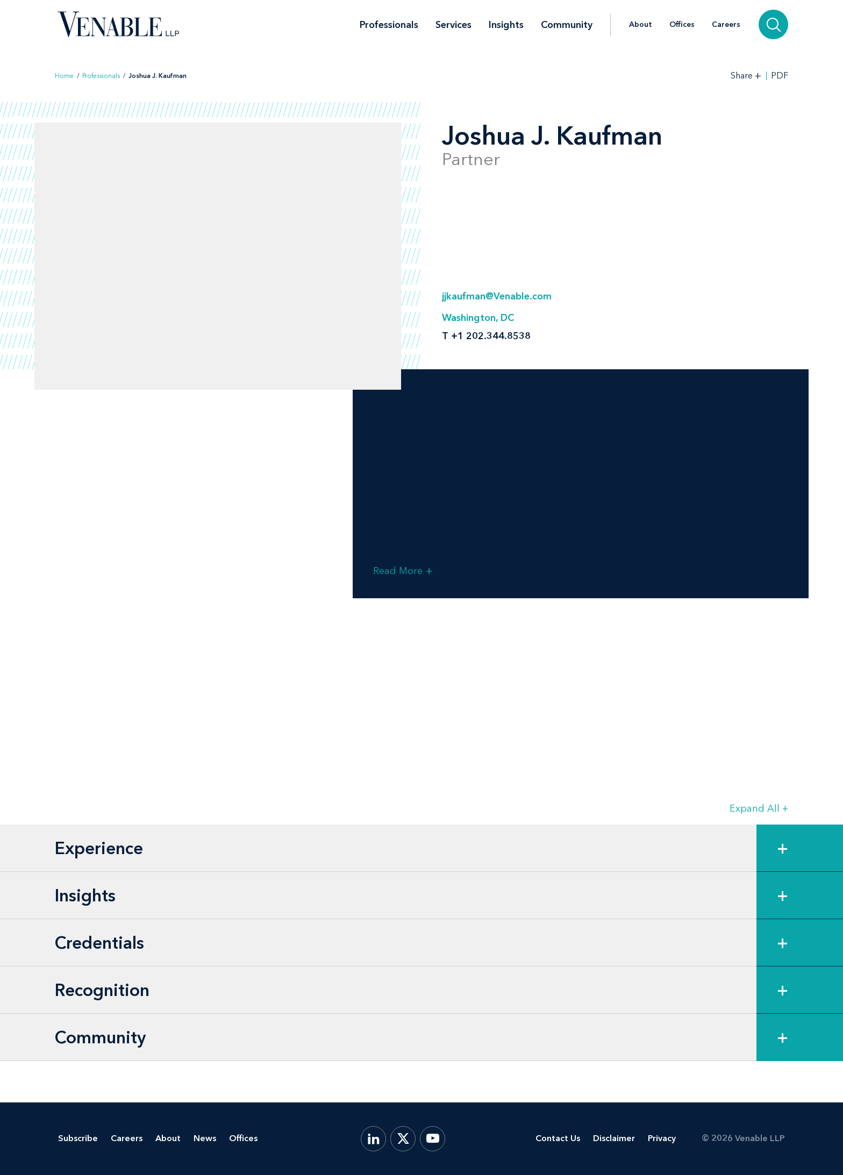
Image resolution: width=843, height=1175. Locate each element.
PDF (779, 75)
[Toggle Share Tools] (746, 75)
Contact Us (557, 1138)
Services (453, 25)
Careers (726, 24)
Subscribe (78, 1138)
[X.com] (403, 1138)
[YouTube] (432, 1138)
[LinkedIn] (373, 1138)
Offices (682, 24)
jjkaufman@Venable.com (497, 296)
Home (64, 76)
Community (566, 25)
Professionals (389, 25)
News (205, 1138)
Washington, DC (478, 318)
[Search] (773, 24)
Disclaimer (614, 1138)
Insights (506, 25)
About (640, 24)
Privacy (662, 1138)
